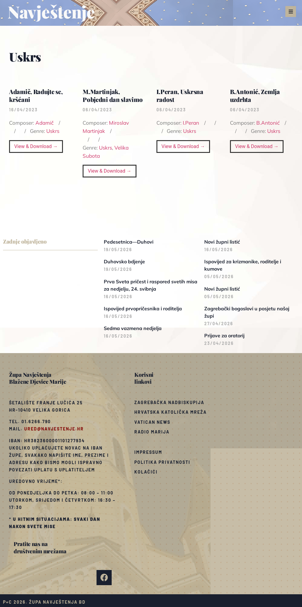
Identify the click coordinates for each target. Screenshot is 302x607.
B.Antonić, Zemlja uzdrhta (255, 95)
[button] (290, 11)
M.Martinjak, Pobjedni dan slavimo (113, 95)
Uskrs (52, 131)
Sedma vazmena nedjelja (133, 328)
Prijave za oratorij (224, 335)
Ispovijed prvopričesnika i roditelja (143, 308)
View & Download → (36, 146)
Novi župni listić (222, 242)
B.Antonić (268, 123)
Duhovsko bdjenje (124, 261)
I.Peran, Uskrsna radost (179, 95)
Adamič (44, 123)
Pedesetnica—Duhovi (128, 242)
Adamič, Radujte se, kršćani (36, 95)
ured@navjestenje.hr (54, 428)
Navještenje (51, 11)
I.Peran (191, 123)
